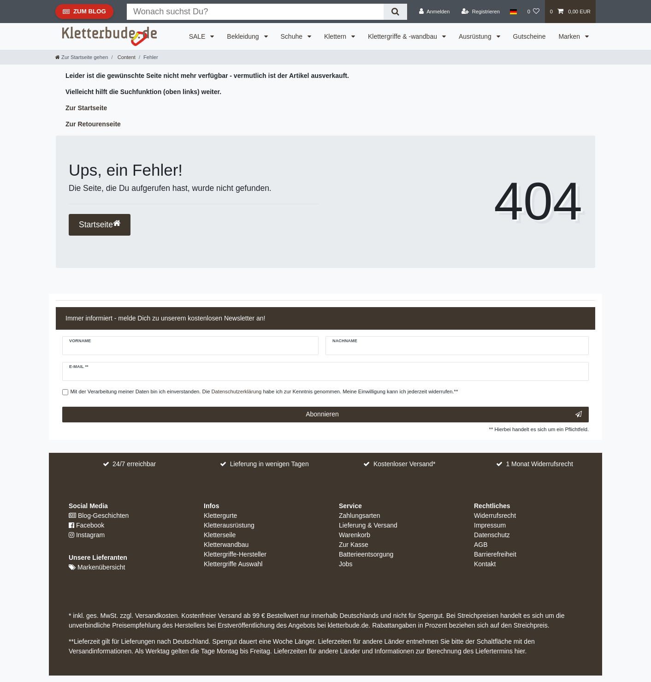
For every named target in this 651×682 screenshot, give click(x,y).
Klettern (336, 36)
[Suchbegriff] (255, 12)
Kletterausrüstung (229, 525)
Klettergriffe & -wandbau (403, 36)
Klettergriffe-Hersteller (235, 554)
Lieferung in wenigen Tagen (269, 464)
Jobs (346, 564)
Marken (570, 36)
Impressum (490, 525)
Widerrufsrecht (495, 515)
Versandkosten (155, 615)
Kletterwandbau (226, 544)
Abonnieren (444, 414)
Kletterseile (220, 535)
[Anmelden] (434, 11)
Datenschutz (492, 535)
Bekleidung (243, 36)
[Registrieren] (480, 11)
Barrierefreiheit (495, 554)
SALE (198, 36)
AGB (481, 544)
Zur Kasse (353, 544)
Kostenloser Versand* (404, 464)
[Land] (513, 11)
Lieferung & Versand (368, 525)
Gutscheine (529, 36)
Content (126, 57)
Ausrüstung (476, 36)
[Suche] (395, 12)
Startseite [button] (99, 224)
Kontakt (485, 564)
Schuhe (292, 36)
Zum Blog (84, 13)
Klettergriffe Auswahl (233, 564)
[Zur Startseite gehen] (81, 57)
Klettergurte (220, 515)
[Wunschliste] (533, 11)
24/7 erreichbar (134, 464)
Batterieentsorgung (366, 554)
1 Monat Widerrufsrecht (539, 464)
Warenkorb (354, 535)
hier (520, 651)
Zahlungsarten (359, 515)
